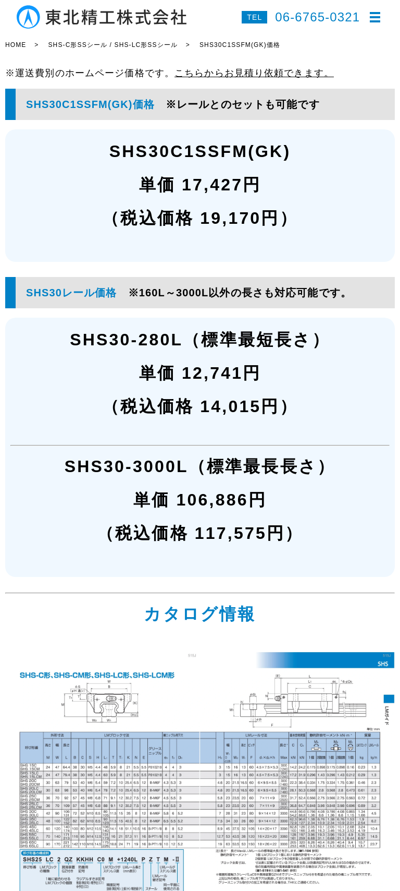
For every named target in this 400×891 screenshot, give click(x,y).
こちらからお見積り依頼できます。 (254, 73)
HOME (15, 45)
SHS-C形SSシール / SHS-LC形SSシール (112, 45)
